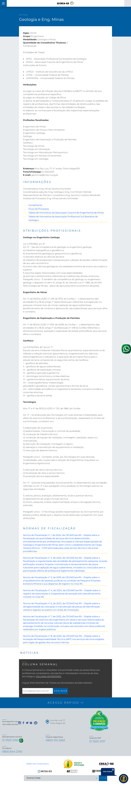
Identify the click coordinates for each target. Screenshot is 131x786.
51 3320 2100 (11, 740)
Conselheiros (35, 205)
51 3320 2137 (97, 742)
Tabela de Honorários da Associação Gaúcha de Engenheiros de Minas (66, 213)
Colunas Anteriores (48, 676)
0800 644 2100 (13, 752)
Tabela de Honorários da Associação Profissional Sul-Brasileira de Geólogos (63, 218)
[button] (65, 702)
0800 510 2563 (56, 740)
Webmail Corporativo (37, 764)
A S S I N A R (60, 691)
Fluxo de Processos (38, 209)
